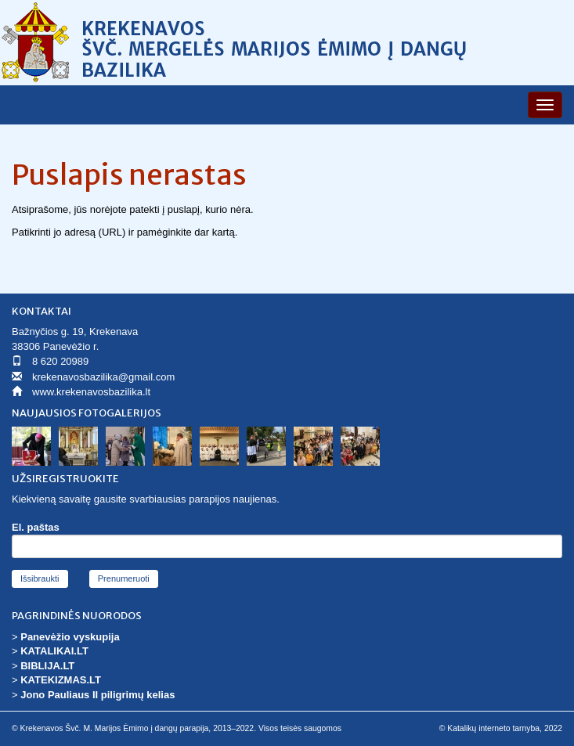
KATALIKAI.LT (54, 651)
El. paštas (36, 527)
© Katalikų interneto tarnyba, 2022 (500, 728)
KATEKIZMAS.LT (60, 680)
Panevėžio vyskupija (69, 637)
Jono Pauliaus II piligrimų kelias (97, 695)
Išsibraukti (40, 578)
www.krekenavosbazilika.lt (91, 392)
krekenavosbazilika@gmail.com (103, 377)
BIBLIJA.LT (47, 666)
